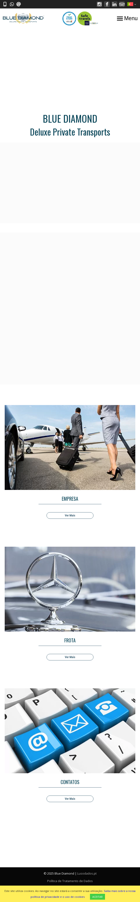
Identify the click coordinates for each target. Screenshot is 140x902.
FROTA (70, 640)
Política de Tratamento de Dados (70, 881)
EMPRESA (70, 498)
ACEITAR (97, 896)
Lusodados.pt (87, 873)
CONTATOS (70, 782)
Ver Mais (70, 515)
